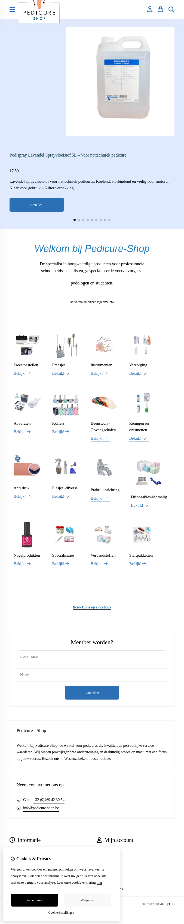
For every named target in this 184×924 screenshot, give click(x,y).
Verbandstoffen (103, 555)
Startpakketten (141, 555)
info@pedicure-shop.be (41, 808)
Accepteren (34, 900)
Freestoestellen (26, 365)
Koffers (58, 423)
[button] (74, 220)
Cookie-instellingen (61, 912)
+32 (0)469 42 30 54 (48, 800)
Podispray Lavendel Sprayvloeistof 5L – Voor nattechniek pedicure (68, 155)
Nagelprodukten (27, 555)
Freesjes (59, 365)
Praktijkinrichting (105, 490)
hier (99, 882)
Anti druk (21, 488)
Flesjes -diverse (65, 488)
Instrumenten (101, 365)
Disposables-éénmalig (149, 497)
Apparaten (22, 423)
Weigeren (87, 900)
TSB (171, 904)
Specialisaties (63, 555)
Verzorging (138, 365)
